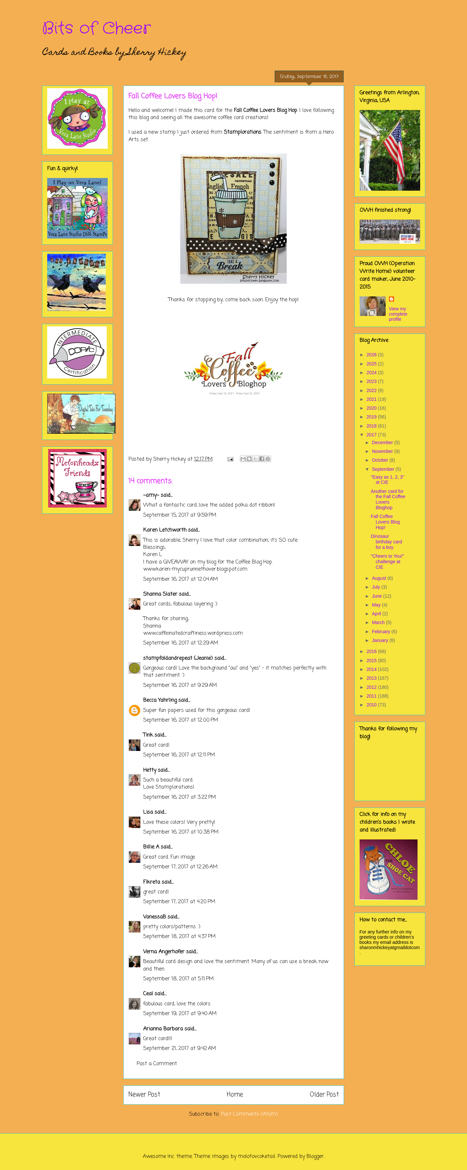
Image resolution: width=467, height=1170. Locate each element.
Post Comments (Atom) (249, 1114)
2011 (372, 696)
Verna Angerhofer (164, 952)
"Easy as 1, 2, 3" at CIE (387, 479)
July (376, 587)
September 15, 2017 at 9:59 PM (179, 515)
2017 (372, 434)
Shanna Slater (160, 594)
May (377, 604)
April (377, 613)
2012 (372, 687)
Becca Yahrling (160, 700)
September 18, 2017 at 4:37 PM (179, 937)
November (383, 451)
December (383, 442)
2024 (372, 372)
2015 (372, 660)
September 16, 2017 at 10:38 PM (181, 832)
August (379, 578)
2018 (372, 426)
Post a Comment (157, 1064)
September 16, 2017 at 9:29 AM (180, 685)
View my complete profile (398, 314)
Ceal (148, 994)
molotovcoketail (256, 1157)
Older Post (324, 1094)
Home (235, 1094)
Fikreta (151, 882)
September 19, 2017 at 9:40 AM (180, 1014)
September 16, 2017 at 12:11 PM (179, 755)
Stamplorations (242, 132)
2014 (372, 669)
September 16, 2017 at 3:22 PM (179, 797)
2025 (372, 363)
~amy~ (151, 495)
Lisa (148, 812)
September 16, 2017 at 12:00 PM (180, 720)
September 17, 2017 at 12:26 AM (180, 867)
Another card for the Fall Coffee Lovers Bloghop (388, 499)
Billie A (151, 847)
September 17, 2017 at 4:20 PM (179, 902)
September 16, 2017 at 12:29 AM (180, 643)
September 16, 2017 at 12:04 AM (180, 579)
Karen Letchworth (164, 530)
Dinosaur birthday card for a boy (386, 542)
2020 (372, 408)
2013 (372, 678)
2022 (372, 390)
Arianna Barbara (163, 1029)
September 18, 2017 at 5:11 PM (178, 979)
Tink (148, 735)
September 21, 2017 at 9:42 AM (179, 1049)
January (381, 640)
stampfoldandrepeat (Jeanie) (178, 658)
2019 (372, 416)
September (383, 469)
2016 (372, 651)
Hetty (149, 770)
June (377, 596)
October (381, 460)
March (379, 622)
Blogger (315, 1157)
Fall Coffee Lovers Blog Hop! (385, 522)
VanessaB (154, 917)
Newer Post (144, 1094)
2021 (372, 399)
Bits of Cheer (96, 28)
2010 (372, 704)
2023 (372, 381)
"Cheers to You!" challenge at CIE (387, 561)
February (381, 631)
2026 (372, 354)
